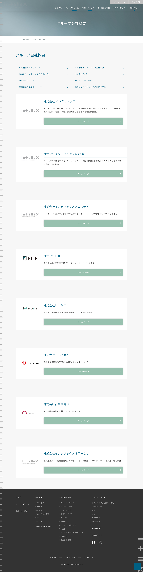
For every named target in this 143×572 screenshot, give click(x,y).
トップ (18, 497)
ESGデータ (96, 521)
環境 (93, 510)
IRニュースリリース (66, 503)
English (134, 2)
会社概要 (38, 510)
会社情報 (58, 8)
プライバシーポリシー (72, 557)
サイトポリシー (56, 557)
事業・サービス (88, 8)
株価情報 (62, 536)
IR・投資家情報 (104, 8)
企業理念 (38, 506)
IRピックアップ (65, 510)
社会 (93, 514)
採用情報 (133, 8)
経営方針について (66, 506)
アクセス (38, 521)
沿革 (37, 518)
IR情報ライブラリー (67, 514)
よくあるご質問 (65, 540)
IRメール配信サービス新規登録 (71, 532)
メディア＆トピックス (44, 526)
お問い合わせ (118, 2)
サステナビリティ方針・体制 (103, 503)
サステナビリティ (120, 8)
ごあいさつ (39, 503)
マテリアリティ (98, 506)
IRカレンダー (64, 518)
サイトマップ (88, 557)
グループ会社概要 (42, 514)
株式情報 (62, 521)
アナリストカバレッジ (67, 525)
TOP (17, 39)
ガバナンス (96, 518)
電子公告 (62, 529)
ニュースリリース (72, 8)
